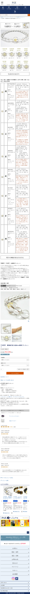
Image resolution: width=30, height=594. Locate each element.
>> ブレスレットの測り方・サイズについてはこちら (12, 396)
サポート (15, 570)
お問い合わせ (4, 582)
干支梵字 (3, 357)
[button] (2, 501)
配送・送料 (15, 552)
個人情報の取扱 (4, 590)
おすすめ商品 (9, 7)
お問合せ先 (15, 559)
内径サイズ (3, 363)
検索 (29, 15)
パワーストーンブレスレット (9, 17)
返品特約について (5, 376)
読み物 (3, 7)
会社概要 (15, 574)
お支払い (15, 548)
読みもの (15, 563)
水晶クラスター (12, 420)
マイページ (25, 7)
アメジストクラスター (14, 416)
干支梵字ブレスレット (20, 17)
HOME (1, 17)
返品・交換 (15, 555)
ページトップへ (28, 532)
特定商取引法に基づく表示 (7, 588)
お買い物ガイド (17, 7)
